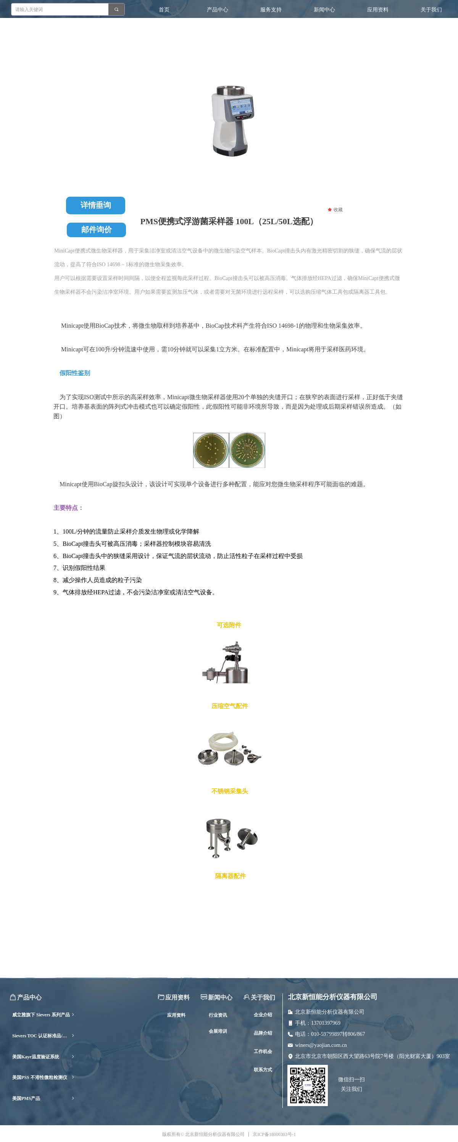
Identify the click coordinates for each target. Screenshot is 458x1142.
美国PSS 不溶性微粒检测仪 (43, 1078)
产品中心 (217, 10)
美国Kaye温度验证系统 (43, 1057)
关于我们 (431, 10)
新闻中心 (324, 10)
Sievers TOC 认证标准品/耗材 (43, 1036)
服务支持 (271, 10)
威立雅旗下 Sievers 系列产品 (43, 1015)
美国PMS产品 (43, 1099)
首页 (164, 10)
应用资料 (378, 10)
